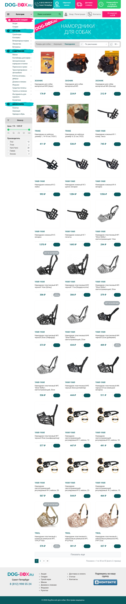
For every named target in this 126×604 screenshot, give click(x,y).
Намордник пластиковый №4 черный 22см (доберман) (108, 334)
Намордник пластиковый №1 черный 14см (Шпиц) (47, 284)
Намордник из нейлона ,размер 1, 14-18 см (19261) (47, 133)
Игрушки (45, 588)
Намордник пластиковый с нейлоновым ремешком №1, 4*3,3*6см (78, 537)
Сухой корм (46, 579)
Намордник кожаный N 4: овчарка (108, 184)
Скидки (44, 577)
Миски (44, 582)
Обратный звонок (67, 4)
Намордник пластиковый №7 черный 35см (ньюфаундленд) (47, 435)
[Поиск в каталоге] (45, 14)
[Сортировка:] (96, 44)
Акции (43, 574)
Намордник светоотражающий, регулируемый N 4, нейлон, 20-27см (47, 487)
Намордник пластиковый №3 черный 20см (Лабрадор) (47, 334)
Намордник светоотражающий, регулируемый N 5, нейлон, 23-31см (78, 487)
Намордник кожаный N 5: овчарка (47, 234)
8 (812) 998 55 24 (21, 584)
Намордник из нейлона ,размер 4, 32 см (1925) (78, 133)
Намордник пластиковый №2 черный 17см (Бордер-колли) (78, 284)
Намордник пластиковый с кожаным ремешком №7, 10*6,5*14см (47, 537)
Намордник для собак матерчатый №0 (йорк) (47, 83)
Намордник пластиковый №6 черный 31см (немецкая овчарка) (108, 386)
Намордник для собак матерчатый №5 (78, 83)
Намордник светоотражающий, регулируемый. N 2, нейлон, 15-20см (108, 487)
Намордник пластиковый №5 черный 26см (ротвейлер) (78, 385)
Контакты (97, 14)
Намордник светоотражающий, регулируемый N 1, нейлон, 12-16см (78, 437)
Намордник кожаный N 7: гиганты (78, 234)
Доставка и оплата (89, 4)
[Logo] (18, 5)
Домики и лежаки (49, 585)
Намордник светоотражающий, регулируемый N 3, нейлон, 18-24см (108, 437)
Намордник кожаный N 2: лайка (47, 184)
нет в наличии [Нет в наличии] (56, 294)
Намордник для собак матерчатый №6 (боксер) (108, 83)
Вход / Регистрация (77, 14)
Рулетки (44, 590)
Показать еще (78, 554)
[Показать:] (116, 44)
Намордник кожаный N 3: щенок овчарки (78, 184)
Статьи (72, 577)
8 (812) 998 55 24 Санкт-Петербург (45, 4)
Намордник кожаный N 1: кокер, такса (108, 133)
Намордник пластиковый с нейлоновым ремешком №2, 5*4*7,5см (108, 537)
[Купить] (56, 94)
